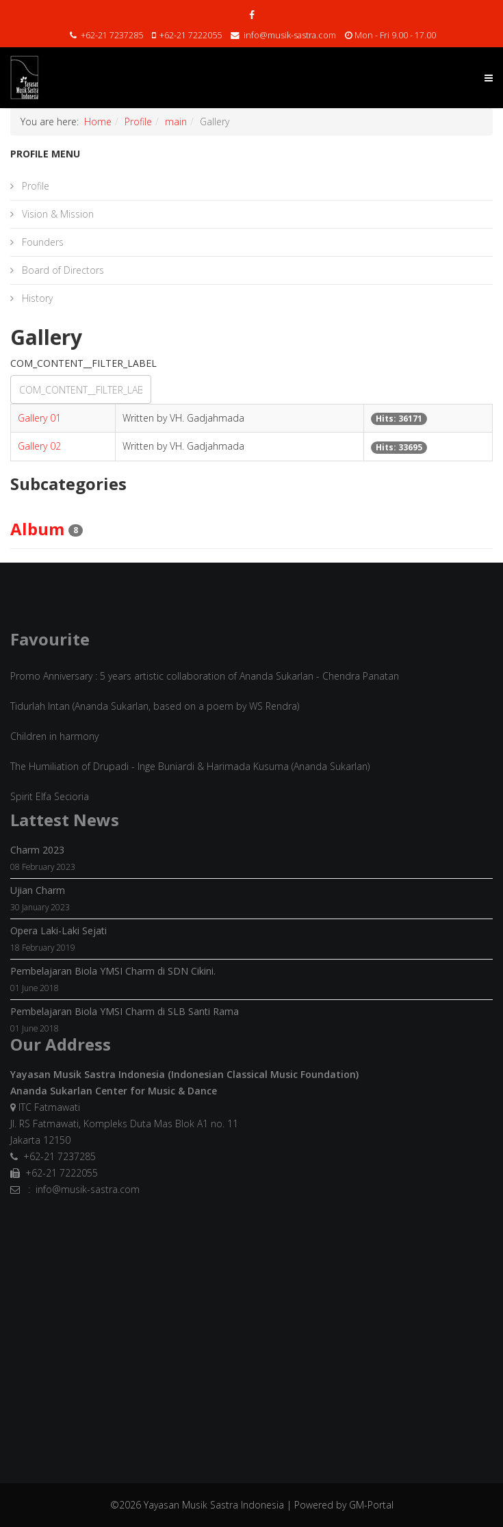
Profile (138, 121)
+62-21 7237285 (112, 35)
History (36, 298)
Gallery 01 (39, 417)
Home (98, 121)
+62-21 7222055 (190, 35)
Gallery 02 (39, 445)
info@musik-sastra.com (290, 35)
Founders (41, 241)
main (176, 121)
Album (37, 528)
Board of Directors (61, 270)
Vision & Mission (56, 213)
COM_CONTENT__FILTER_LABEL (84, 363)
